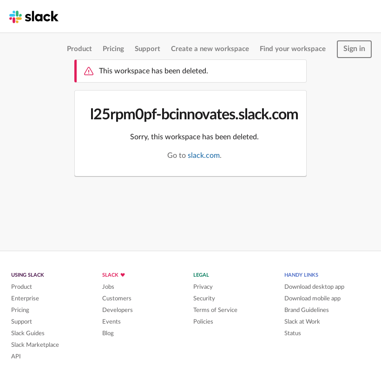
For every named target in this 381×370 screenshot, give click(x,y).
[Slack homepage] (34, 16)
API (16, 356)
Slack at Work (302, 321)
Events (111, 321)
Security (204, 298)
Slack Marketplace (35, 345)
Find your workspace (293, 48)
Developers (117, 310)
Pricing (113, 48)
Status (292, 333)
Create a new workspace (210, 48)
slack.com (204, 155)
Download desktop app (314, 287)
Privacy (203, 287)
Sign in (354, 48)
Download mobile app (312, 298)
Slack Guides (28, 333)
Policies (203, 321)
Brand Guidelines (306, 310)
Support (147, 48)
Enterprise (25, 298)
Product (79, 48)
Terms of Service (215, 310)
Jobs (108, 287)
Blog (108, 333)
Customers (116, 298)
